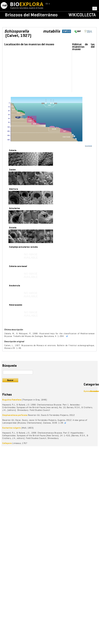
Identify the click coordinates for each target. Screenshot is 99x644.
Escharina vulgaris (11, 427)
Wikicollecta (82, 14)
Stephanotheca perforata (14, 415)
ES (48, 4)
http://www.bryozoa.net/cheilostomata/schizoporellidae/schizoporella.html (89, 31)
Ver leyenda (88, 145)
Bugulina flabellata (11, 399)
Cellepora (7, 443)
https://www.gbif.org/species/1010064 (78, 31)
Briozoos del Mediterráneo (31, 15)
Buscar (10, 380)
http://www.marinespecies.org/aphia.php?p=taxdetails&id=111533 (67, 31)
